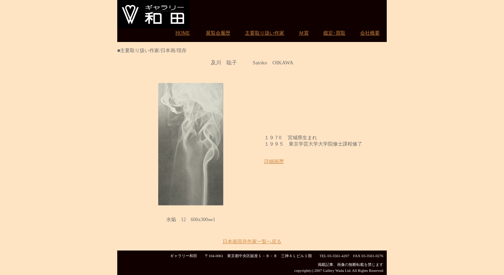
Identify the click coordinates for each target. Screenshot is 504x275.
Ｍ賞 (304, 33)
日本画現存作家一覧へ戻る (252, 241)
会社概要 (370, 33)
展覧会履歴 (218, 33)
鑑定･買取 (334, 33)
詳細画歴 (274, 161)
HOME (182, 33)
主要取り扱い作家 (264, 33)
